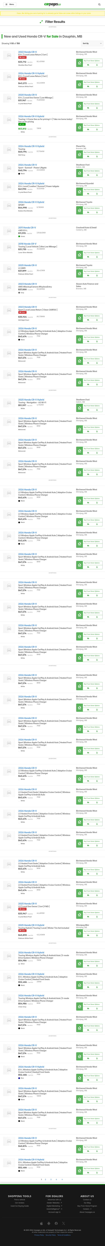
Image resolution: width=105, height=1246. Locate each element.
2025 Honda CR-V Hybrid (31, 399)
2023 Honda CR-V (27, 284)
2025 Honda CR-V (27, 265)
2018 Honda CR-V (27, 244)
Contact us (87, 1200)
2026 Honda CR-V (27, 328)
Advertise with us (54, 1200)
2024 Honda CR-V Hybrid (31, 73)
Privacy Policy (39, 1235)
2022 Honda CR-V (27, 52)
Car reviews (19, 1203)
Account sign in (54, 1212)
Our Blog (87, 1203)
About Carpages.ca (87, 1212)
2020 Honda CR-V (27, 95)
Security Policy (51, 1235)
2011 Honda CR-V (27, 227)
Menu (10, 4)
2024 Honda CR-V (27, 165)
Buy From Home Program (87, 1206)
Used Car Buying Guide (20, 1206)
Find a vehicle (19, 1200)
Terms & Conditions (64, 1235)
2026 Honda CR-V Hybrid (31, 116)
